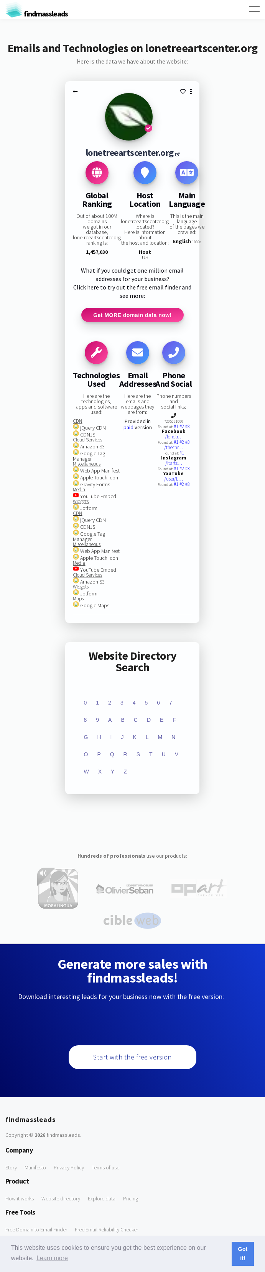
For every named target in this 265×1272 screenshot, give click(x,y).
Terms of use (105, 1168)
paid (128, 428)
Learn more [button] (52, 1258)
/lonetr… (174, 438)
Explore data (101, 1199)
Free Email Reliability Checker (106, 1230)
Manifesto (35, 1168)
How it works (19, 1199)
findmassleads (36, 13)
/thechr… (173, 448)
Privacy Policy (69, 1168)
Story (11, 1168)
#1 (176, 427)
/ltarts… (173, 464)
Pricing (130, 1199)
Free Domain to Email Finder (36, 1230)
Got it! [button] (243, 1253)
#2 (182, 427)
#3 (187, 427)
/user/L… (173, 480)
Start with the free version (132, 1058)
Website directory (60, 1199)
